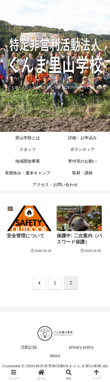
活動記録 (29, 347)
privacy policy (81, 347)
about (55, 355)
